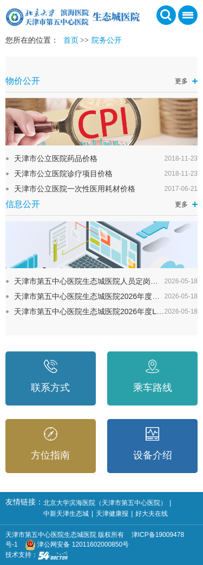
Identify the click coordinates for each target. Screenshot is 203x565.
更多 (181, 81)
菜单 (185, 18)
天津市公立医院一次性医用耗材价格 (74, 188)
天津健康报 (112, 513)
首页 (70, 40)
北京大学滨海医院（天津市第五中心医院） (105, 503)
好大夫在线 (151, 513)
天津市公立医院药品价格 (55, 158)
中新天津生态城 (66, 513)
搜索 (166, 15)
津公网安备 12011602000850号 (77, 544)
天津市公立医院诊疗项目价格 (63, 173)
